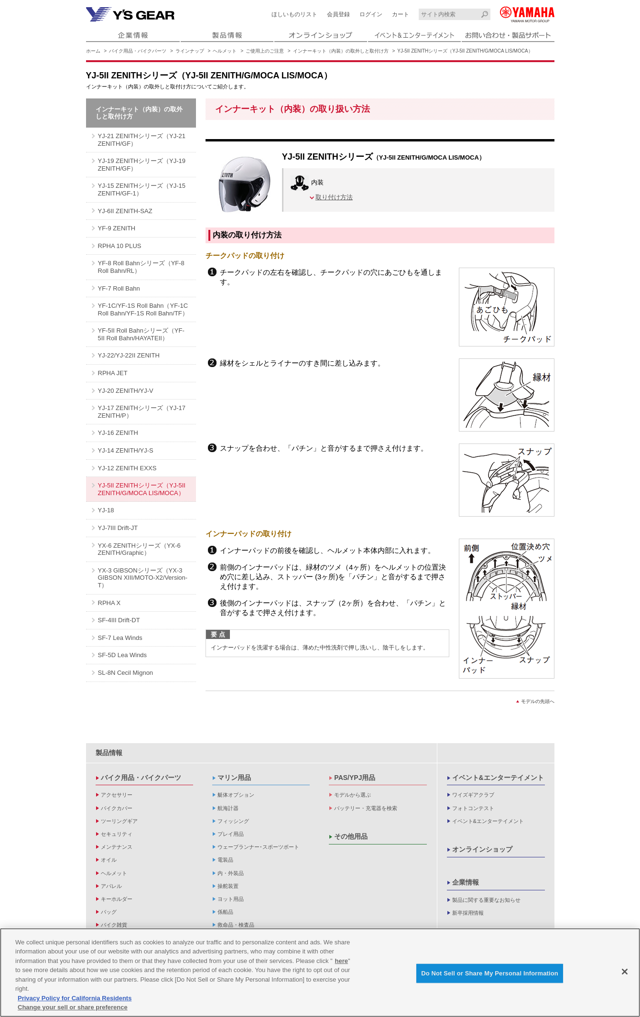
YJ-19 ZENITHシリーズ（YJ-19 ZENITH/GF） (141, 164)
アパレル (111, 886)
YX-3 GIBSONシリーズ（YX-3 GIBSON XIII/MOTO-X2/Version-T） (143, 578)
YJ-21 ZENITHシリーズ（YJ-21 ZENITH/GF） (141, 139)
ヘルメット (225, 51)
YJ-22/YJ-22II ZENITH (129, 355)
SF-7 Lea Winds (120, 637)
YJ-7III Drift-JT (118, 527)
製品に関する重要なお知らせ (486, 900)
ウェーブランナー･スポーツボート (258, 847)
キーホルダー (116, 899)
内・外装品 (230, 873)
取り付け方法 (334, 197)
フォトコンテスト (473, 808)
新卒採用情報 (468, 913)
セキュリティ (116, 834)
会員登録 (338, 14)
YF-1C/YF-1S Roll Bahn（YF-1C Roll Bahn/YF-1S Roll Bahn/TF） (143, 309)
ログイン (370, 14)
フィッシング (233, 821)
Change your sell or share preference (73, 1007)
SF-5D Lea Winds (122, 655)
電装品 (225, 860)
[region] (320, 972)
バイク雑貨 (114, 925)
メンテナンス (116, 847)
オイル (109, 860)
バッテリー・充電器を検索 (365, 808)
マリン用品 (234, 777)
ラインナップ (189, 51)
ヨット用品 (230, 899)
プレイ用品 (230, 834)
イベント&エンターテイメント (498, 777)
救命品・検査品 (235, 925)
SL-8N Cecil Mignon (125, 672)
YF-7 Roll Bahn (119, 288)
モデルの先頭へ (537, 701)
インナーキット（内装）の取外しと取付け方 (341, 51)
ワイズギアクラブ (473, 795)
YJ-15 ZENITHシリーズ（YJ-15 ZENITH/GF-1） (141, 189)
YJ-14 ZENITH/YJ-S (125, 450)
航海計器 (228, 808)
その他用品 (351, 836)
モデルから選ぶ (352, 795)
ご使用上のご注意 (265, 51)
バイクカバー (116, 808)
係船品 (225, 912)
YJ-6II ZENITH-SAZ (125, 211)
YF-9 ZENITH (117, 228)
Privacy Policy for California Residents (74, 998)
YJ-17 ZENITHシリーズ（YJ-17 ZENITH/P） (141, 411)
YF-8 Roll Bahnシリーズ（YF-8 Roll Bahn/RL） (141, 267)
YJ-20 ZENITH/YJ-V (125, 390)
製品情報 (109, 753)
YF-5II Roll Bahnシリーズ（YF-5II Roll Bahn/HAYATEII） (141, 334)
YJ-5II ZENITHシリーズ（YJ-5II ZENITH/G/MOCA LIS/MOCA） (141, 489)
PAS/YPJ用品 (354, 777)
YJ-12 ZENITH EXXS (127, 468)
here (341, 960)
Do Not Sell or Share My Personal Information (489, 973)
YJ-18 (106, 510)
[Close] (624, 971)
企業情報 (465, 882)
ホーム (93, 51)
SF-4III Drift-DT (119, 620)
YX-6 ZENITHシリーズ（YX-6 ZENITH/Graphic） (139, 549)
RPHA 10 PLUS (119, 245)
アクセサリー (116, 795)
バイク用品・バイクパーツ (137, 51)
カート (400, 14)
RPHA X (109, 602)
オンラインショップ (482, 849)
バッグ (109, 912)
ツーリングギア (119, 821)
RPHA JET (113, 373)
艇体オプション (235, 795)
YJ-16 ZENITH (118, 432)
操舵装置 (228, 886)
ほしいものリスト (294, 14)
